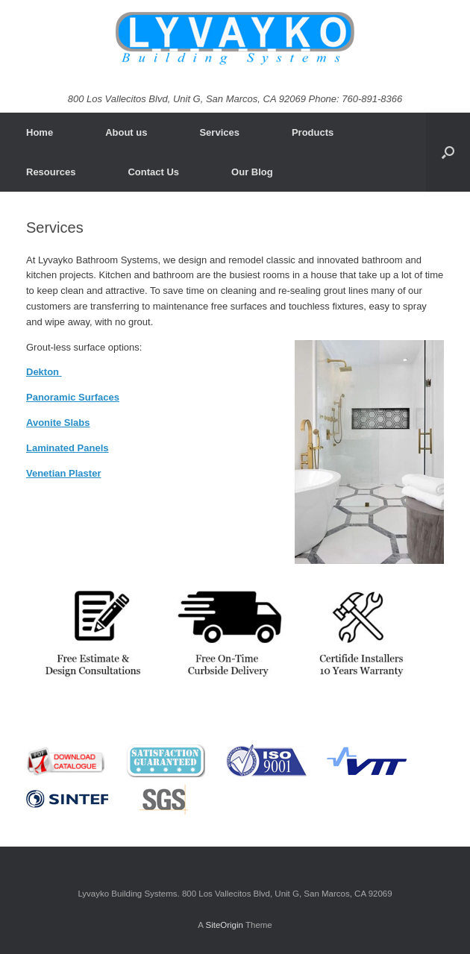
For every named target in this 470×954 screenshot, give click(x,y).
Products (312, 132)
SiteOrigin (224, 924)
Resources (50, 172)
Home (39, 132)
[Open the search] (448, 152)
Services (219, 132)
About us (126, 132)
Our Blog (252, 172)
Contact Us (153, 172)
